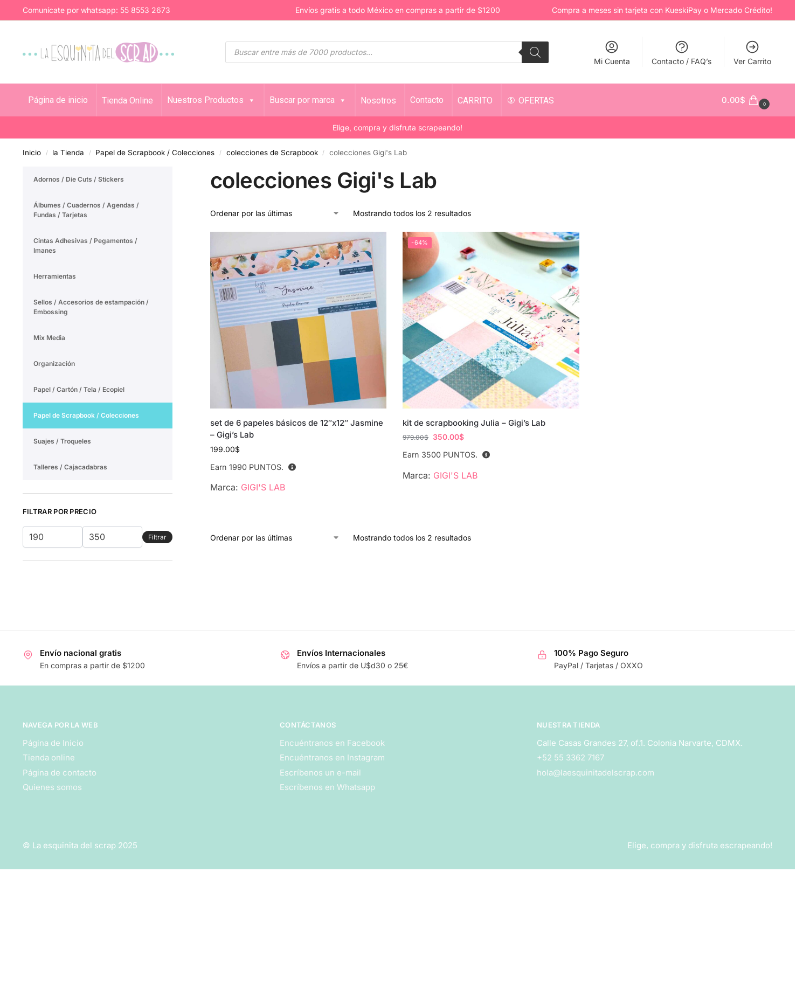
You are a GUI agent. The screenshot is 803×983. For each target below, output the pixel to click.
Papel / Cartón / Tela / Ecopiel (78, 389)
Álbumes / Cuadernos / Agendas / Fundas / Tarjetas (86, 210)
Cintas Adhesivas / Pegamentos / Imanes (85, 245)
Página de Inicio (53, 743)
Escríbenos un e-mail (320, 772)
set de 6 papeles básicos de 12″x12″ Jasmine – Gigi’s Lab (296, 429)
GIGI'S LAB (263, 487)
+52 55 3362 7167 (570, 757)
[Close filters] (175, 173)
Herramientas (54, 276)
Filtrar (157, 537)
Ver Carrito (752, 52)
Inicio (32, 152)
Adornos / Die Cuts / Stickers (78, 179)
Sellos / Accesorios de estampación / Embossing (91, 307)
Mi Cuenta (612, 52)
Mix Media (49, 338)
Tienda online (49, 757)
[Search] (535, 52)
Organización (54, 363)
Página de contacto (59, 772)
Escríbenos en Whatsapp (327, 787)
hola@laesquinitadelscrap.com (595, 772)
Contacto (427, 100)
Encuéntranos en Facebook (332, 743)
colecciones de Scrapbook (272, 152)
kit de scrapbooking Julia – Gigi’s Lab (474, 423)
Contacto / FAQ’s (681, 52)
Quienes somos (52, 787)
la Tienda (68, 152)
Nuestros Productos (211, 100)
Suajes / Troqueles (62, 441)
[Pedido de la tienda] (275, 213)
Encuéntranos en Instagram (332, 757)
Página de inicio (58, 100)
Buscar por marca (308, 100)
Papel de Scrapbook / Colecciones (154, 152)
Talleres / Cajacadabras (70, 467)
